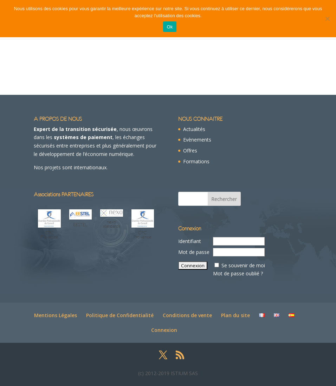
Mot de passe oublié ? (238, 273)
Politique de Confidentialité (120, 315)
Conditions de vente (187, 315)
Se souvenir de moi (243, 265)
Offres (190, 150)
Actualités (194, 129)
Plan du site (235, 315)
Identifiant (189, 241)
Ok (170, 27)
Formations (196, 161)
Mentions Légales (55, 315)
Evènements (197, 139)
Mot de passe (193, 252)
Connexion (164, 330)
